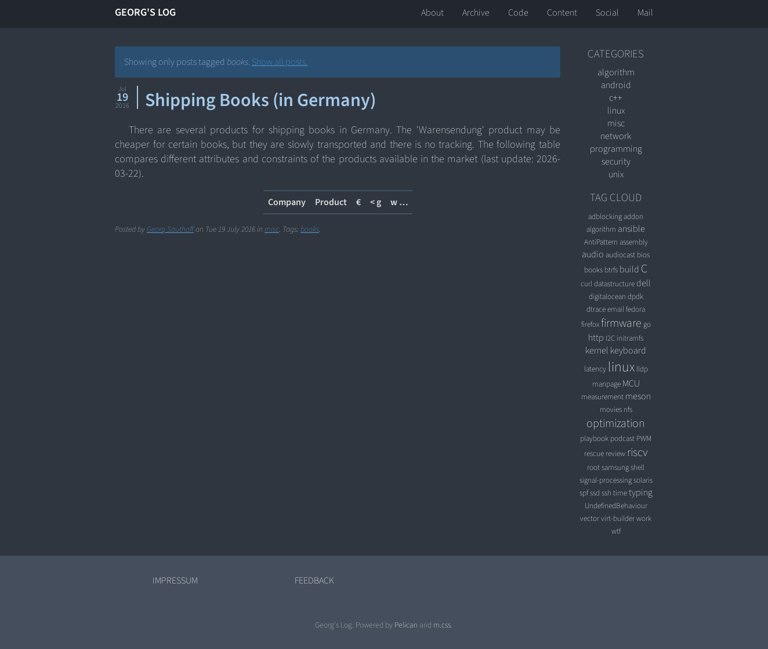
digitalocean (607, 296)
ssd (595, 492)
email (615, 309)
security (616, 161)
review (615, 453)
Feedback (314, 580)
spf (583, 492)
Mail (645, 12)
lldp (642, 368)
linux (616, 110)
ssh (606, 492)
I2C (610, 338)
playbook (594, 438)
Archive (476, 12)
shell (637, 467)
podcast (622, 438)
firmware (621, 323)
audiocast (620, 254)
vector (589, 518)
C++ (615, 98)
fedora (635, 309)
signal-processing (605, 480)
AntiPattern (601, 241)
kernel (596, 350)
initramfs (630, 338)
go (647, 324)
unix (616, 174)
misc (272, 229)
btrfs (611, 269)
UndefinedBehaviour (616, 505)
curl (586, 283)
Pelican (406, 624)
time (620, 492)
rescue (594, 453)
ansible (631, 229)
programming (616, 149)
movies (611, 409)
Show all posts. (279, 62)
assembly (634, 241)
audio (593, 254)
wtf (616, 531)
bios (643, 254)
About (432, 12)
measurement (602, 396)
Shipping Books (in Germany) (260, 100)
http (596, 337)
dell (643, 283)
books (309, 229)
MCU (631, 383)
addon (633, 216)
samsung (615, 467)
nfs (628, 409)
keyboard (628, 350)
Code (518, 12)
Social (607, 12)
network (615, 136)
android (616, 85)
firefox (590, 324)
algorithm (616, 72)
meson (638, 396)
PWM (643, 438)
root (593, 467)
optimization (615, 423)
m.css (442, 624)
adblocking (605, 216)
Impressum (175, 580)
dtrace (596, 309)
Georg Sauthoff (170, 229)
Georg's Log (145, 12)
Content (562, 12)
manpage (606, 383)
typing (641, 492)
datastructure (614, 283)
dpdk (635, 296)
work (643, 518)
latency (595, 368)
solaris (643, 480)
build (629, 269)
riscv (637, 452)
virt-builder (618, 518)
